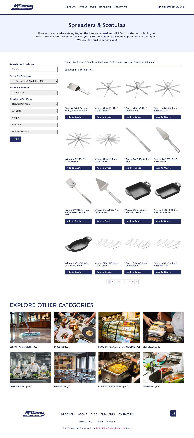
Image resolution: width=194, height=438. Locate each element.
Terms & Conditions (106, 422)
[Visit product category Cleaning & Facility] (30, 330)
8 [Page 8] (129, 282)
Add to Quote (74, 117)
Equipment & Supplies (84, 62)
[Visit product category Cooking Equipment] (119, 370)
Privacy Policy (86, 422)
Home (68, 62)
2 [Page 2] (112, 282)
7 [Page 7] (126, 282)
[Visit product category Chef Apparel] (30, 370)
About (83, 7)
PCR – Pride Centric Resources (110, 428)
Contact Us (120, 7)
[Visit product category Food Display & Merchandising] (119, 330)
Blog (93, 7)
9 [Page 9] (132, 282)
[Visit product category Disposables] (163, 330)
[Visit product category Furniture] (75, 370)
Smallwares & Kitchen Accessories (115, 62)
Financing (105, 7)
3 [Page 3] (115, 282)
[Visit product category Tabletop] (75, 330)
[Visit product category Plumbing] (163, 370)
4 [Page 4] (119, 282)
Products (71, 7)
